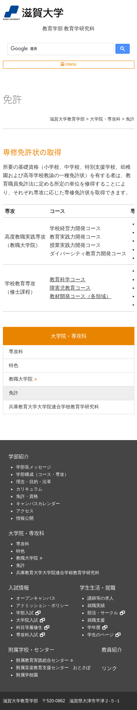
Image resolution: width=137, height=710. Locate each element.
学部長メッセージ (33, 467)
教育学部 (52, 28)
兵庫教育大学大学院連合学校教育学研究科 (54, 406)
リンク (109, 668)
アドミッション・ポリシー (42, 605)
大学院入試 (27, 620)
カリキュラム (29, 489)
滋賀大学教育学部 (20, 700)
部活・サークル (102, 612)
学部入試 (25, 612)
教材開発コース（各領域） (80, 296)
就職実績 (96, 605)
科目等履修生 (29, 627)
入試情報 (18, 587)
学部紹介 (18, 456)
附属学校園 (27, 674)
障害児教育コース (70, 288)
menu (68, 64)
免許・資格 (27, 496)
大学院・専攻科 (69, 335)
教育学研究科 (79, 28)
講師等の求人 (100, 598)
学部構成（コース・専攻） (42, 474)
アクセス (25, 511)
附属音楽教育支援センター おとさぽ (53, 667)
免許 (13, 393)
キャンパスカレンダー (38, 503)
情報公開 (25, 518)
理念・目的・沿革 (33, 481)
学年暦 (93, 627)
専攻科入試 (27, 634)
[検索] (59, 49)
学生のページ (100, 634)
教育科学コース (67, 279)
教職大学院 (21, 379)
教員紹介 (112, 649)
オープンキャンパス (36, 598)
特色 (13, 365)
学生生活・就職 (97, 587)
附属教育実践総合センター (42, 660)
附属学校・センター (31, 649)
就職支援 (96, 620)
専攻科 (16, 351)
